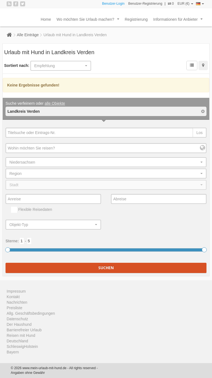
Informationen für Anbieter (179, 20)
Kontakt (13, 297)
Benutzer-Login (113, 4)
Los (199, 132)
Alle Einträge (28, 35)
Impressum (16, 291)
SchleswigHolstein (22, 346)
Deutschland (17, 341)
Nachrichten (17, 302)
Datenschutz (17, 319)
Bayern (13, 352)
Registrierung (136, 19)
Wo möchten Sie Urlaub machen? (89, 20)
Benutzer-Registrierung (145, 4)
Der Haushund (19, 324)
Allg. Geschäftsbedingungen (31, 313)
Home (46, 19)
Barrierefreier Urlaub (24, 330)
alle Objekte (55, 103)
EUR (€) (185, 4)
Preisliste (14, 308)
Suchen (106, 267)
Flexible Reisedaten (31, 210)
